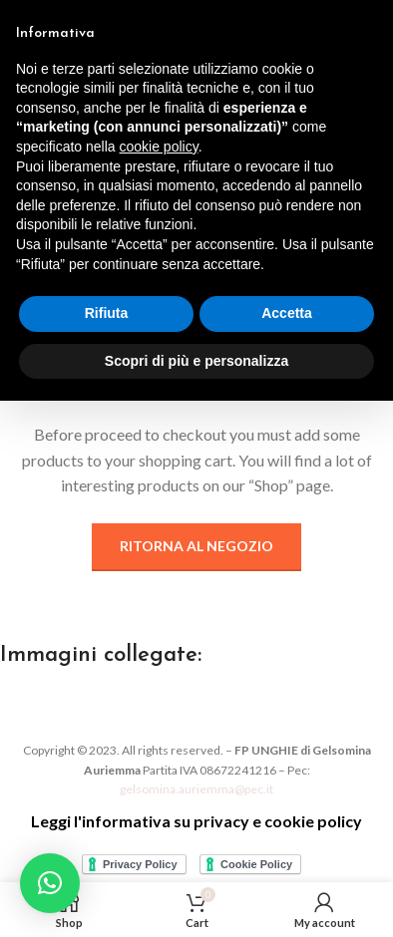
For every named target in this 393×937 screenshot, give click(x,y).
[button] (50, 883)
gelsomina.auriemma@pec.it (196, 788)
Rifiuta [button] (107, 313)
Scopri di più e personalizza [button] (196, 361)
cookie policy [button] (159, 147)
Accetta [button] (286, 313)
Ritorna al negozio (196, 545)
